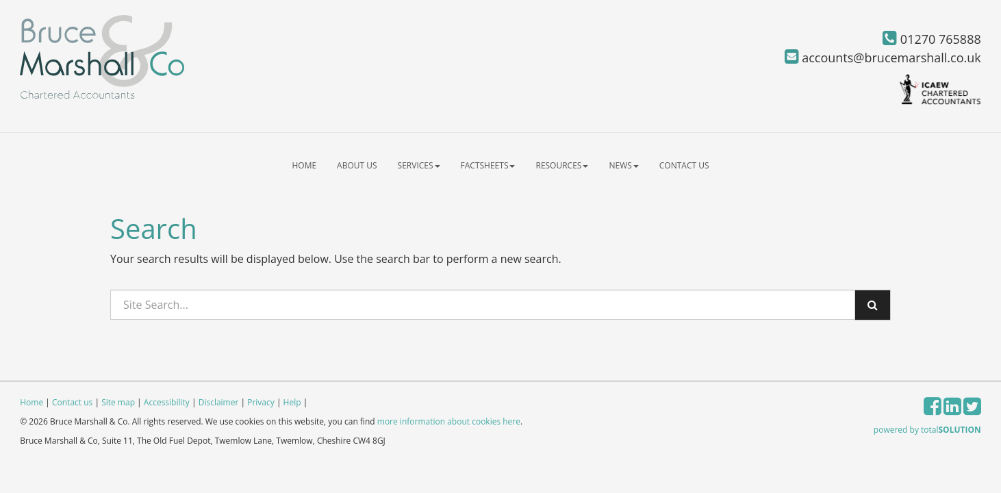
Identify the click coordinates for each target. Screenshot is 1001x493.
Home (304, 165)
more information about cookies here (448, 421)
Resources (561, 165)
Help (292, 402)
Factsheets (488, 165)
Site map (118, 402)
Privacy (261, 402)
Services (419, 165)
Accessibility (167, 402)
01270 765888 (932, 39)
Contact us (684, 165)
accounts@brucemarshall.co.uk (883, 57)
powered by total (927, 429)
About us (357, 165)
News (623, 165)
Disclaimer (219, 402)
